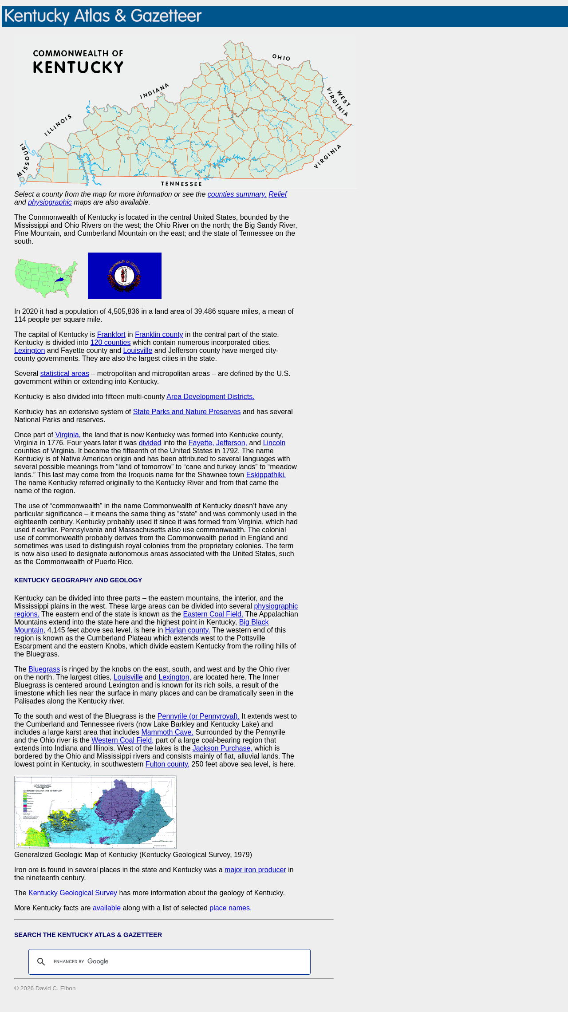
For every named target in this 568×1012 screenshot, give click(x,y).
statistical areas (64, 373)
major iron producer (255, 870)
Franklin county (159, 334)
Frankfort (111, 334)
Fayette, (201, 443)
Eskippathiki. (266, 474)
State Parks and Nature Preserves (187, 411)
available (107, 908)
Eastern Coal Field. (213, 614)
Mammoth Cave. (167, 732)
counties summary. (237, 194)
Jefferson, (231, 443)
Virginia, (68, 435)
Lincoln (274, 443)
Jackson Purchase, (222, 748)
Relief (277, 194)
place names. (230, 908)
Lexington (29, 350)
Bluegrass (44, 669)
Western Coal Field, (122, 740)
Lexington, (174, 677)
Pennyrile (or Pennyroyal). (199, 716)
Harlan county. (187, 630)
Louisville (138, 350)
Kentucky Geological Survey (72, 893)
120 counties (111, 342)
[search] (168, 962)
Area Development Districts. (210, 396)
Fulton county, (167, 764)
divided (150, 443)
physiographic (50, 202)
